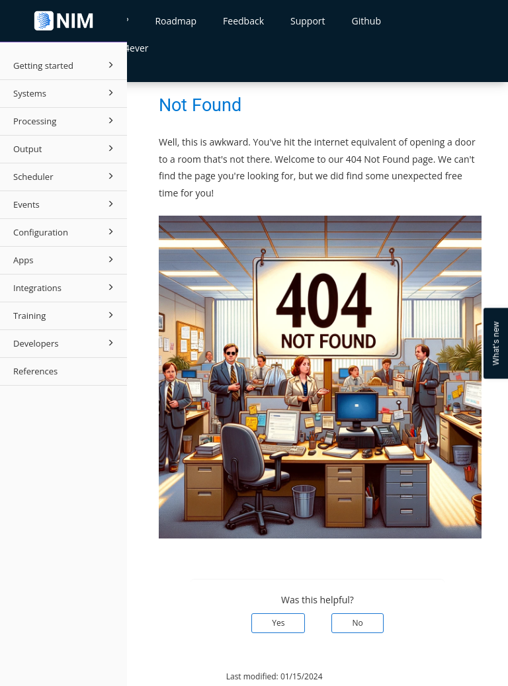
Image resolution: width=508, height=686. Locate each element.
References (35, 371)
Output (65, 148)
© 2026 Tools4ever (171, 676)
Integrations (65, 287)
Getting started (65, 65)
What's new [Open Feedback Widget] (496, 343)
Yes (278, 622)
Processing (65, 120)
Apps (65, 259)
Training (65, 315)
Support (307, 21)
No (357, 622)
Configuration (65, 231)
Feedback (243, 21)
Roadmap (175, 21)
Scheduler (65, 176)
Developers (65, 342)
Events (65, 203)
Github (366, 21)
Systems (65, 92)
